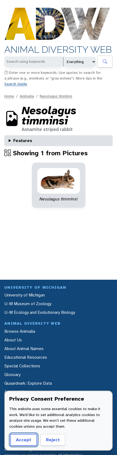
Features (22, 140)
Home (9, 96)
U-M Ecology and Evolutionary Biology (39, 312)
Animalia (27, 96)
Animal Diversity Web (58, 49)
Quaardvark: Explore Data (28, 383)
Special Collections (22, 366)
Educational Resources (25, 357)
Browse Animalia (19, 331)
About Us (13, 340)
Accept (23, 440)
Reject (53, 440)
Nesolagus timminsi (56, 96)
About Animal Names (24, 348)
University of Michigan (24, 295)
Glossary (12, 374)
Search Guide (15, 83)
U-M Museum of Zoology (27, 303)
